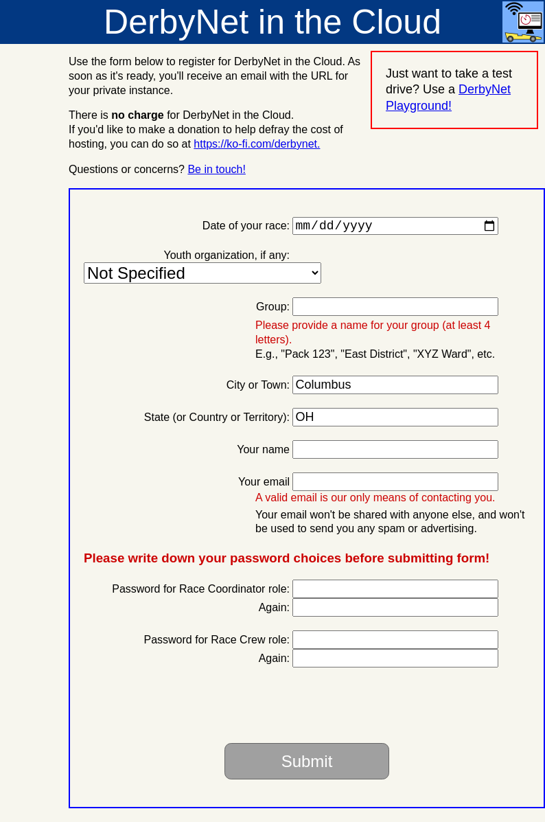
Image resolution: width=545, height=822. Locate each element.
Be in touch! (216, 169)
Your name (263, 452)
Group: (273, 309)
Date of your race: (246, 228)
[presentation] (401, 708)
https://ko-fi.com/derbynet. (257, 144)
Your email (264, 484)
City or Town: (258, 387)
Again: (274, 610)
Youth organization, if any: (226, 258)
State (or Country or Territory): (217, 420)
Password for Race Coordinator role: (201, 591)
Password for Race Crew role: (216, 642)
